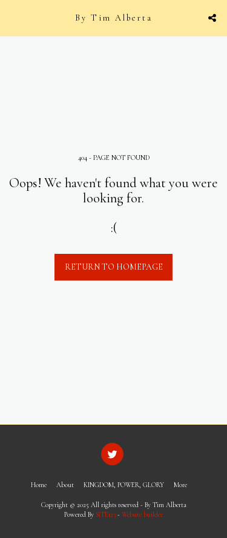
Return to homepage (114, 267)
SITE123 (106, 515)
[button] (13, 17)
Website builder (142, 515)
